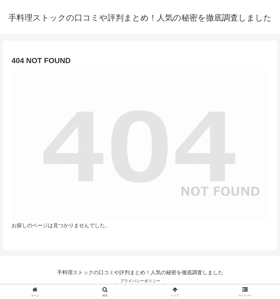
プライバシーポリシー (140, 281)
